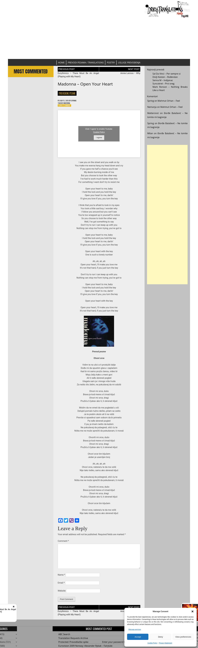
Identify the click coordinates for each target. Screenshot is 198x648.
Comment (63, 541)
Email (61, 582)
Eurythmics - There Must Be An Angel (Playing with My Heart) (37, 610)
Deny (160, 637)
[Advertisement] (99, 38)
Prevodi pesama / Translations (86, 62)
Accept (138, 637)
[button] (192, 611)
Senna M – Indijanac (163, 80)
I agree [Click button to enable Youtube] (99, 137)
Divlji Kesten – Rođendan (165, 76)
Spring (73, 100)
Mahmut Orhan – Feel (169, 100)
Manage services (134, 629)
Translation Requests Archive (73, 638)
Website (62, 590)
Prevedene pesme (67, 93)
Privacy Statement (165, 643)
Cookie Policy (152, 643)
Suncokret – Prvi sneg (163, 83)
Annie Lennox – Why (130, 73)
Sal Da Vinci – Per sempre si (167, 73)
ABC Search (64, 634)
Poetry (111, 62)
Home (61, 62)
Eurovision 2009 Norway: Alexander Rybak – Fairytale (85, 645)
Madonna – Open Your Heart (85, 84)
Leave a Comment (64, 105)
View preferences (183, 637)
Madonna (66, 103)
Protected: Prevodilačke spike (73, 641)
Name (61, 574)
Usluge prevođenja (129, 62)
